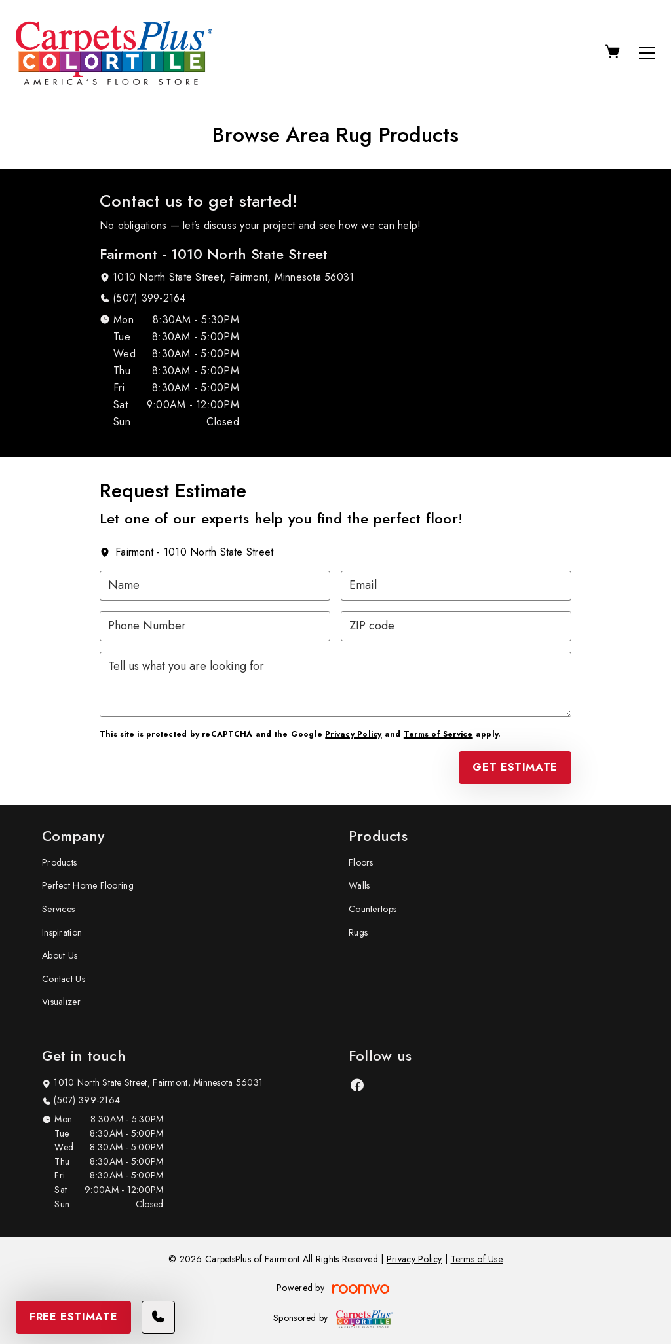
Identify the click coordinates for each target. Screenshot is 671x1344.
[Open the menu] (646, 53)
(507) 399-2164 (149, 298)
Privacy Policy (353, 734)
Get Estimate (515, 767)
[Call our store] (158, 1317)
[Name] (215, 586)
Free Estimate (73, 1316)
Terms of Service (438, 734)
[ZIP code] (456, 626)
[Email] (456, 586)
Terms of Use (477, 1258)
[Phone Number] (215, 626)
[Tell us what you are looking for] (335, 684)
